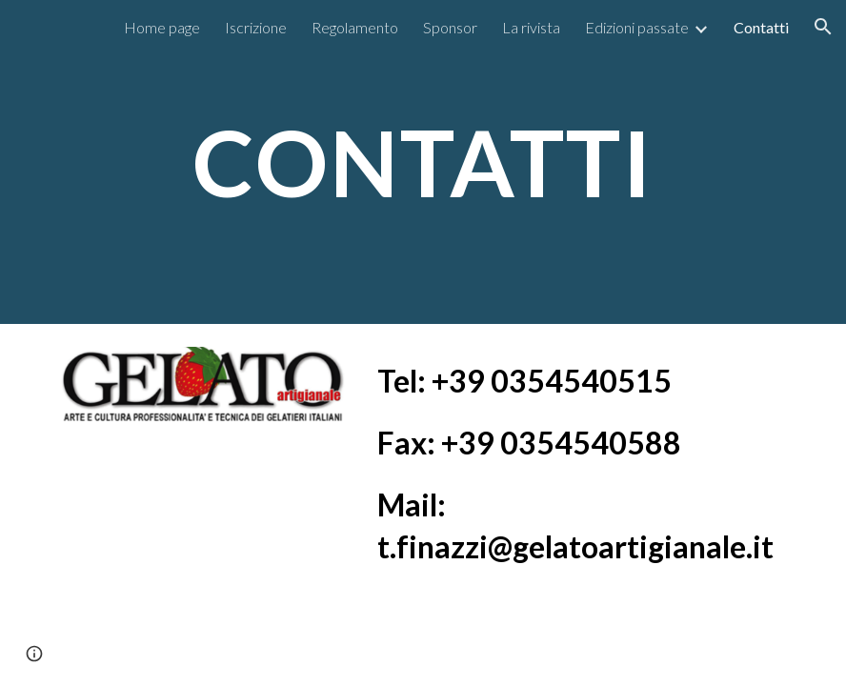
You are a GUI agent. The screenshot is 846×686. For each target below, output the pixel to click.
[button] (823, 27)
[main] (423, 162)
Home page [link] (162, 27)
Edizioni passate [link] (637, 27)
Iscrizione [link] (256, 27)
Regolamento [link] (355, 27)
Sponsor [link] (450, 27)
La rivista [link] (531, 27)
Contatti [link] (761, 27)
